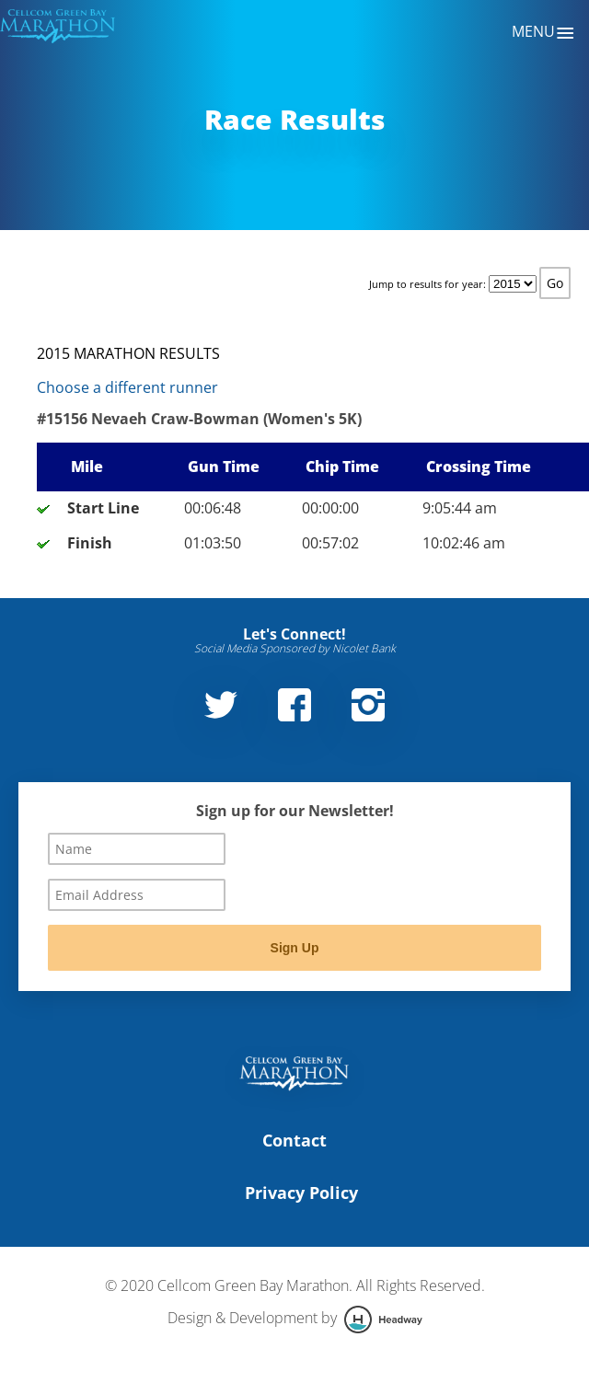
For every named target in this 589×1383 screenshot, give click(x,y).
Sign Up (295, 947)
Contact (294, 1140)
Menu (543, 33)
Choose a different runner (127, 387)
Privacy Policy (301, 1192)
